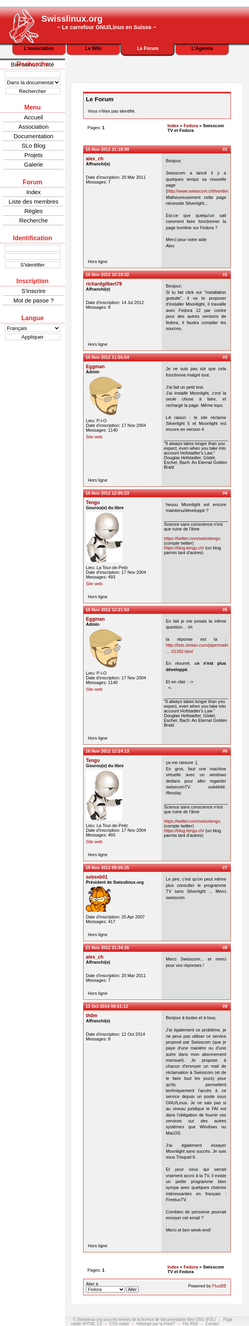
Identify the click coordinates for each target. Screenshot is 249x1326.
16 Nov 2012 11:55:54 (107, 357)
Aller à (112, 1287)
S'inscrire (33, 290)
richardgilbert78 (104, 284)
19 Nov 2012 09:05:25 (107, 867)
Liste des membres (34, 201)
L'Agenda (202, 48)
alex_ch (94, 158)
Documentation (34, 136)
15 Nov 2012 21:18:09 (107, 149)
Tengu (93, 502)
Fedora (191, 125)
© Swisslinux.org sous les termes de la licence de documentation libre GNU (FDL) (144, 1319)
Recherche (33, 220)
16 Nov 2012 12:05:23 (107, 493)
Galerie (33, 164)
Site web (94, 436)
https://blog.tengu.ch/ (184, 547)
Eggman (95, 366)
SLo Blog (34, 145)
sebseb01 (97, 877)
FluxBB (219, 1285)
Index (33, 192)
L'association (39, 48)
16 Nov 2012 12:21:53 (107, 609)
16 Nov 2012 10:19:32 (107, 274)
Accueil (33, 117)
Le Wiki (93, 48)
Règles (33, 211)
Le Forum (148, 48)
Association (34, 126)
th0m (91, 1015)
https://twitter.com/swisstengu (192, 538)
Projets (33, 155)
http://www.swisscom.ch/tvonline (198, 191)
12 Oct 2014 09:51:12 (106, 1006)
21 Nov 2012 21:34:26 (107, 947)
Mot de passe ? (33, 300)
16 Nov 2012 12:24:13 (107, 751)
